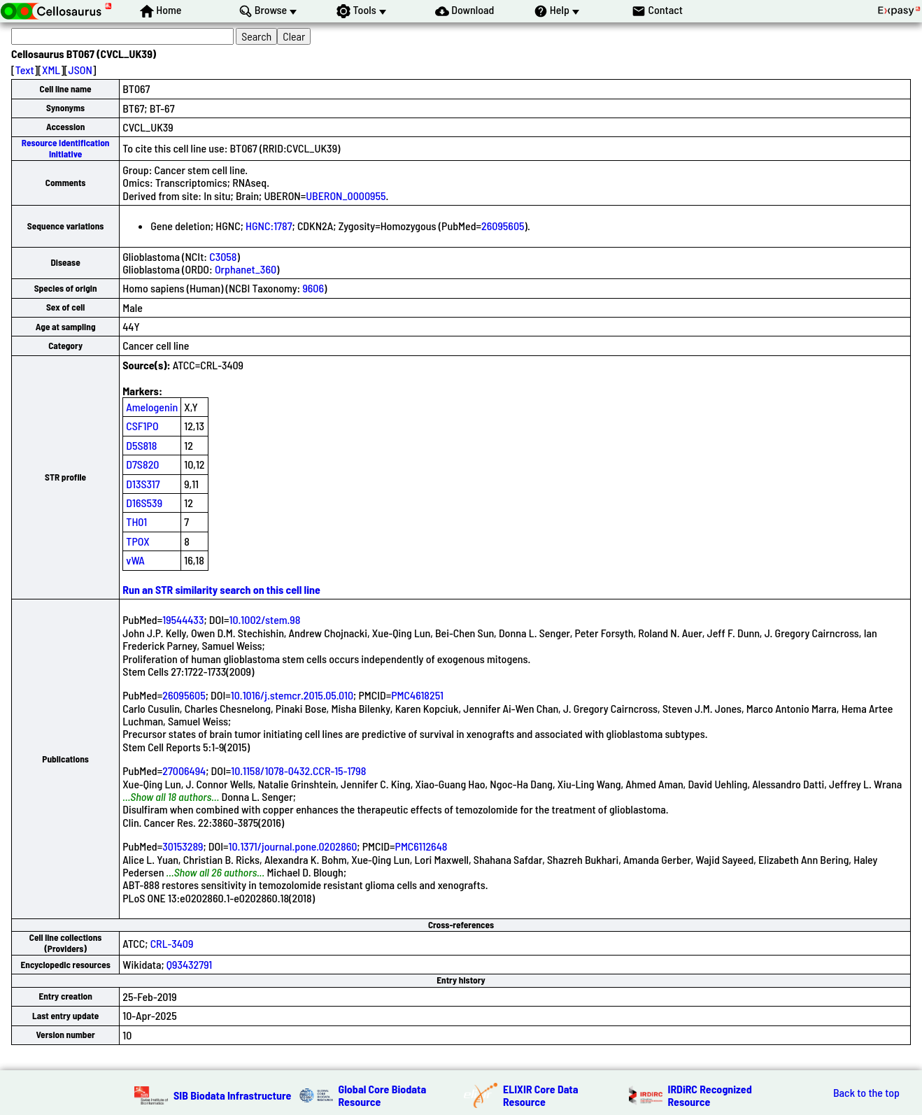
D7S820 (142, 464)
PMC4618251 (417, 695)
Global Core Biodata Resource (383, 1095)
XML (51, 69)
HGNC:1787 (269, 225)
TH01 (136, 521)
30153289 (182, 846)
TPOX (138, 541)
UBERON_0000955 (345, 195)
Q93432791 (189, 964)
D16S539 (144, 502)
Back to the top (866, 1092)
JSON (80, 69)
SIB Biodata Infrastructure (232, 1095)
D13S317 (142, 483)
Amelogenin (152, 406)
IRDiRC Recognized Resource (710, 1095)
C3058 (222, 256)
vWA (135, 560)
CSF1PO (142, 425)
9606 (313, 287)
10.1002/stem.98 (265, 619)
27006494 (184, 770)
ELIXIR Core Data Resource (541, 1095)
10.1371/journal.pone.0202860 (293, 846)
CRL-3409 (172, 943)
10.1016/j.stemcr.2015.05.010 (292, 695)
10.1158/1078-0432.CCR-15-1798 (298, 770)
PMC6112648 (421, 846)
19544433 (183, 619)
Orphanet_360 (245, 269)
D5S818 (141, 445)
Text (24, 69)
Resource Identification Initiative (66, 148)
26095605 (503, 225)
